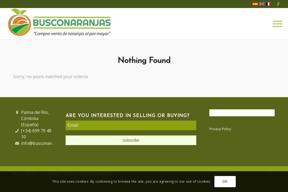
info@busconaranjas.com (46, 143)
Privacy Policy (220, 128)
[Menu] (275, 23)
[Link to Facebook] (278, 4)
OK (224, 181)
